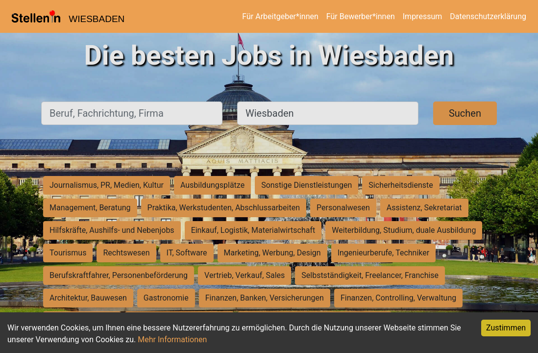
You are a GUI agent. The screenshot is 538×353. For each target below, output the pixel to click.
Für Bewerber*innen (360, 16)
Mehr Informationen (172, 339)
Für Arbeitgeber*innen (280, 16)
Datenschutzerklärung (488, 16)
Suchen (465, 113)
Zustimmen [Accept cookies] (506, 327)
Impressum (422, 16)
